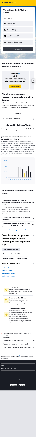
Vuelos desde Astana (8, 276)
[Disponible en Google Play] (14, 385)
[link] (15, 86)
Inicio (13, 355)
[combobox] (8, 18)
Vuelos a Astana (7, 270)
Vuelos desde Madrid (8, 273)
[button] (18, 23)
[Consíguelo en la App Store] (22, 385)
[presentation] (20, 66)
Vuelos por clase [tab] (22, 258)
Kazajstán (19, 355)
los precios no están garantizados (16, 335)
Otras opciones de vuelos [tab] (10, 249)
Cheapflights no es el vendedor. (19, 340)
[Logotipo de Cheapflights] (7, 3)
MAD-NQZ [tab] (18, 114)
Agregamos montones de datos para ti (19, 344)
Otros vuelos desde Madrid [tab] (11, 254)
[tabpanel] (18, 161)
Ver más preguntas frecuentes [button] (18, 230)
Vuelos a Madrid (7, 268)
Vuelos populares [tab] (8, 258)
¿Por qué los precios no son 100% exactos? (19, 347)
